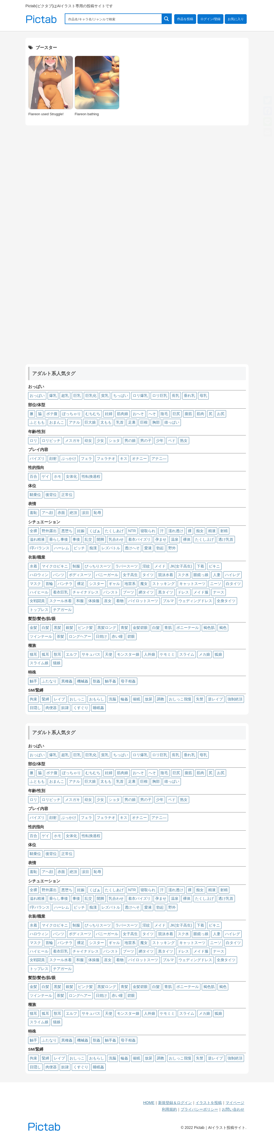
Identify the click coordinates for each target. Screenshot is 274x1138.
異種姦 (67, 681)
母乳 (203, 395)
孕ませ (160, 539)
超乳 (65, 395)
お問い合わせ (233, 1109)
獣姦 (96, 681)
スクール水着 (60, 601)
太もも (106, 422)
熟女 (184, 440)
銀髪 (69, 627)
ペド (172, 440)
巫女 (108, 601)
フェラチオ (106, 458)
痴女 (200, 531)
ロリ (33, 440)
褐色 (223, 627)
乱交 (88, 539)
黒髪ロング (106, 627)
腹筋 (188, 414)
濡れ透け (175, 531)
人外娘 (149, 654)
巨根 (144, 422)
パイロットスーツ (143, 601)
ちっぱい (120, 395)
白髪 (45, 627)
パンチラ (65, 583)
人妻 (216, 575)
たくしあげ (114, 531)
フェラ (86, 458)
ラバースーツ (126, 566)
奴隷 (65, 708)
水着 (33, 566)
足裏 (132, 422)
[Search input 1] (113, 19)
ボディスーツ (80, 575)
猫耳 (33, 654)
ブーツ (128, 592)
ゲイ (45, 476)
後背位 (51, 494)
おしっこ (77, 699)
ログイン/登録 (210, 19)
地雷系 (130, 583)
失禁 (199, 699)
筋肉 (200, 414)
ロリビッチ (51, 440)
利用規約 (169, 1109)
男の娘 (130, 440)
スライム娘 (39, 663)
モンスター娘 (128, 654)
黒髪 (57, 627)
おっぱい (37, 395)
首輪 (49, 583)
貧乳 (105, 395)
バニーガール (107, 575)
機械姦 (82, 681)
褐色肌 (209, 627)
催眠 (136, 699)
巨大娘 (90, 422)
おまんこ (56, 422)
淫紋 (146, 566)
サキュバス (91, 654)
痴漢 (93, 548)
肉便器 (51, 708)
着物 (120, 601)
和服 (80, 601)
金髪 (33, 627)
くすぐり (80, 708)
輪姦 (124, 699)
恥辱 (97, 512)
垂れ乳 (189, 395)
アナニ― (158, 458)
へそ (152, 414)
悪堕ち (67, 531)
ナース (218, 592)
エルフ (71, 654)
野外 (172, 548)
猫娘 (56, 663)
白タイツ (233, 583)
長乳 (175, 395)
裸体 (187, 539)
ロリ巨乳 (159, 395)
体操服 (94, 601)
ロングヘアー (80, 636)
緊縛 (45, 699)
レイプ (59, 699)
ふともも (37, 422)
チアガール (62, 609)
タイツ (148, 575)
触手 (33, 681)
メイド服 (200, 592)
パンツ (58, 575)
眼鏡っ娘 (200, 575)
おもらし (96, 699)
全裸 (33, 531)
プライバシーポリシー (199, 1109)
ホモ (57, 476)
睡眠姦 (98, 708)
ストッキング (163, 583)
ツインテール (41, 636)
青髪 (124, 627)
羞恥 (33, 512)
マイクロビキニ (55, 566)
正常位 (67, 494)
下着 (200, 566)
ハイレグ (232, 575)
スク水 (183, 575)
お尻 (220, 414)
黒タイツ (165, 592)
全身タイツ (226, 601)
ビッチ (79, 548)
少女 (100, 440)
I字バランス (40, 548)
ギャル (114, 583)
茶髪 (60, 636)
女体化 (71, 476)
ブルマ (168, 601)
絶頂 (73, 512)
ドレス (183, 592)
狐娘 (218, 654)
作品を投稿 (185, 19)
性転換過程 (91, 476)
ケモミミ (167, 654)
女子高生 (130, 575)
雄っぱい (171, 422)
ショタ (114, 440)
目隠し (35, 708)
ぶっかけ (68, 458)
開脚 (100, 539)
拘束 (33, 699)
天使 (108, 654)
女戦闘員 (37, 601)
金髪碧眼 (140, 627)
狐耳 (45, 654)
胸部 (156, 422)
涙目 (85, 512)
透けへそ (132, 548)
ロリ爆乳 (140, 395)
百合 (33, 476)
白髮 (156, 627)
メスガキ (72, 440)
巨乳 (77, 395)
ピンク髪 (85, 627)
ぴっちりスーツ (98, 566)
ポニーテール (187, 627)
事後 (76, 539)
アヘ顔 (47, 512)
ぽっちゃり (71, 414)
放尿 (148, 699)
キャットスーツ (192, 583)
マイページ (235, 1102)
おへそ (138, 414)
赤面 (61, 512)
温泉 (174, 539)
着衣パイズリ (139, 539)
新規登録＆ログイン (175, 1102)
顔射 (53, 458)
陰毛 (164, 414)
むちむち (92, 414)
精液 (212, 531)
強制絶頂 (234, 699)
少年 (159, 440)
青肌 (168, 627)
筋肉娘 (122, 414)
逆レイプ (215, 699)
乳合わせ (116, 539)
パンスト (110, 592)
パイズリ (37, 458)
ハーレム (61, 548)
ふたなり (49, 681)
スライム (186, 654)
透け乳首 (225, 539)
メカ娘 (204, 654)
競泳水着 (165, 575)
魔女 (144, 583)
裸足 (81, 583)
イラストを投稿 (209, 1102)
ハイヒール (39, 592)
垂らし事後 (58, 539)
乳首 (120, 422)
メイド (160, 566)
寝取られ (147, 531)
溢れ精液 (37, 539)
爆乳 (53, 395)
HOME (148, 1102)
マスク (35, 583)
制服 (76, 566)
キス (123, 458)
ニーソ (215, 583)
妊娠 (81, 531)
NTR (132, 531)
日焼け (101, 636)
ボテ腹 (52, 414)
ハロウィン (39, 575)
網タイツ (146, 592)
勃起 (160, 548)
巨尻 (176, 414)
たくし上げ (204, 539)
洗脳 (112, 699)
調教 (160, 699)
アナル (74, 422)
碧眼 (131, 636)
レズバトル (110, 548)
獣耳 (57, 654)
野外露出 (49, 531)
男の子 (145, 440)
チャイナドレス (86, 592)
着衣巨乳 (60, 592)
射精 (224, 531)
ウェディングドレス (195, 601)
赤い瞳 (117, 636)
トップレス (39, 609)
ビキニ (214, 566)
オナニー (139, 458)
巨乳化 (91, 395)
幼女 (88, 440)
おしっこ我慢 (180, 699)
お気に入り (236, 19)
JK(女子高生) (181, 566)
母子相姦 (128, 681)
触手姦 (110, 681)
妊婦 (108, 414)
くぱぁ (94, 531)
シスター (96, 583)
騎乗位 (35, 494)
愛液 (148, 548)
